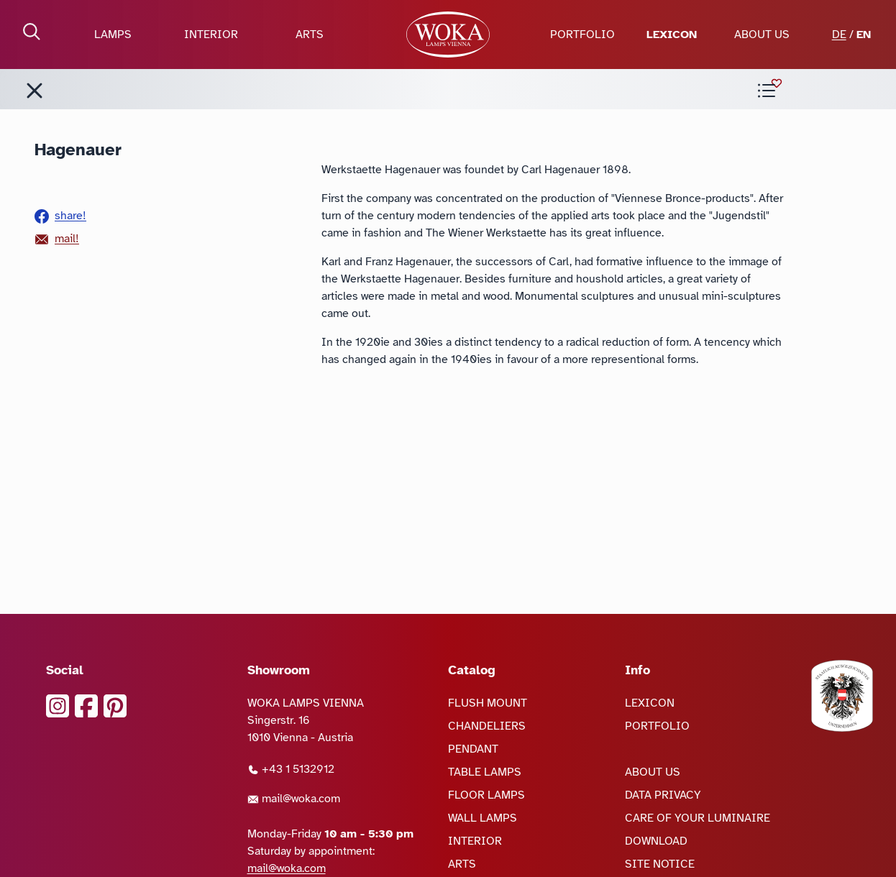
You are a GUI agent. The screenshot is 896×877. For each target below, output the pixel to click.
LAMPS (113, 34)
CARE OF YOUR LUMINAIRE (697, 818)
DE (839, 34)
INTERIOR (211, 34)
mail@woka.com (293, 798)
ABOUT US (762, 34)
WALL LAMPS (482, 818)
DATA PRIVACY (663, 795)
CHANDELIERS (487, 726)
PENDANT (473, 749)
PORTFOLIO (582, 34)
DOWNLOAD (656, 841)
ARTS (310, 34)
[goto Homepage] (447, 35)
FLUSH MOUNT (487, 703)
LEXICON (671, 34)
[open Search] (31, 31)
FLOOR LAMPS (486, 795)
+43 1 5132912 (290, 769)
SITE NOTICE (660, 864)
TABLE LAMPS (484, 772)
